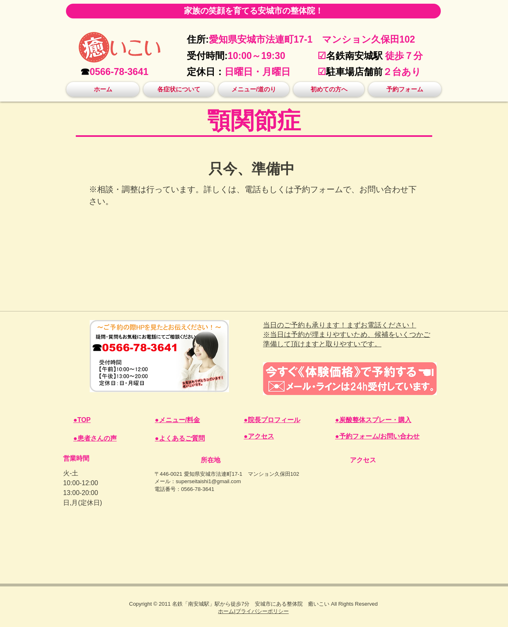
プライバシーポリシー (262, 611)
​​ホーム (226, 611)
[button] (178, 89)
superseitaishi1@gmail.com (208, 481)
